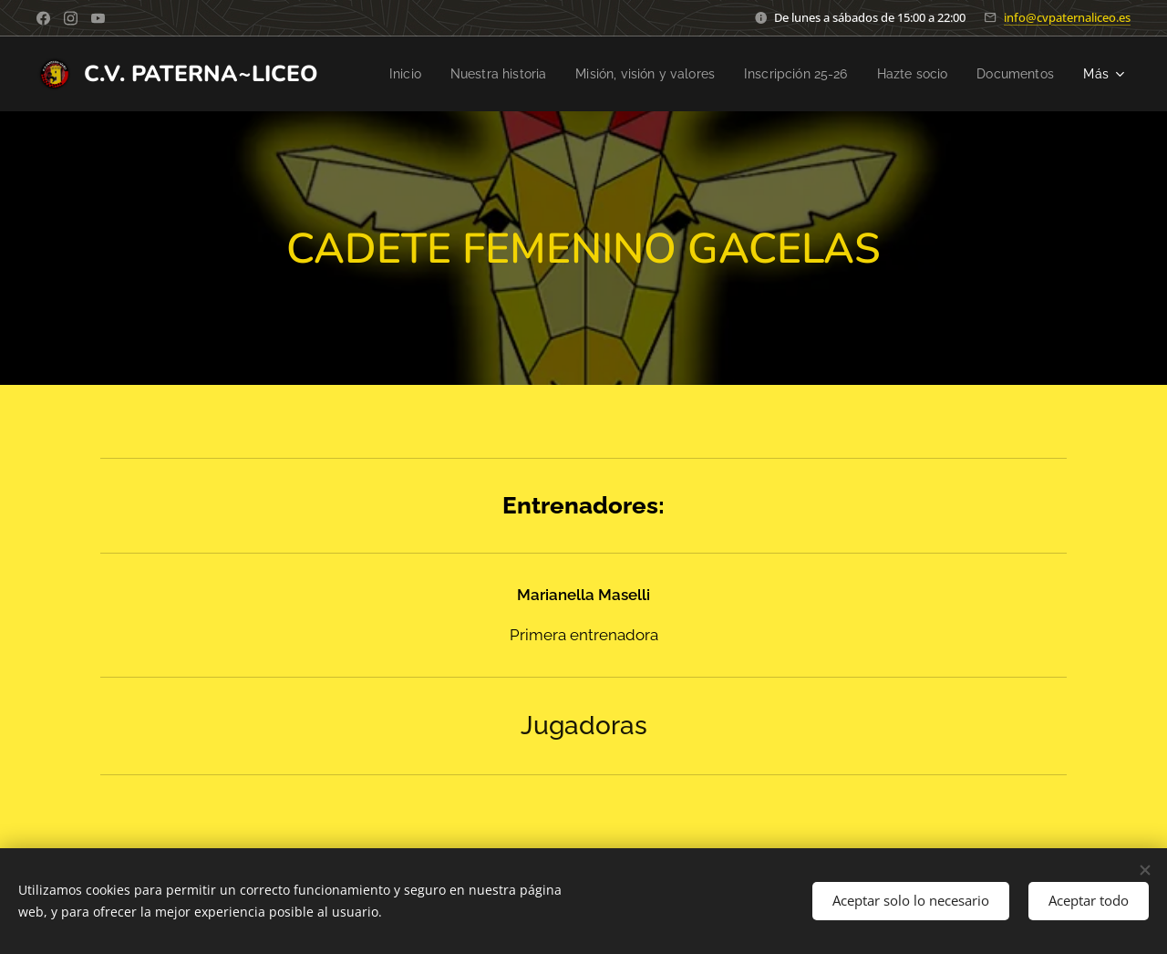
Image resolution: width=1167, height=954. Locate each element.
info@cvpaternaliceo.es (1067, 17)
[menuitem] (481, 74)
